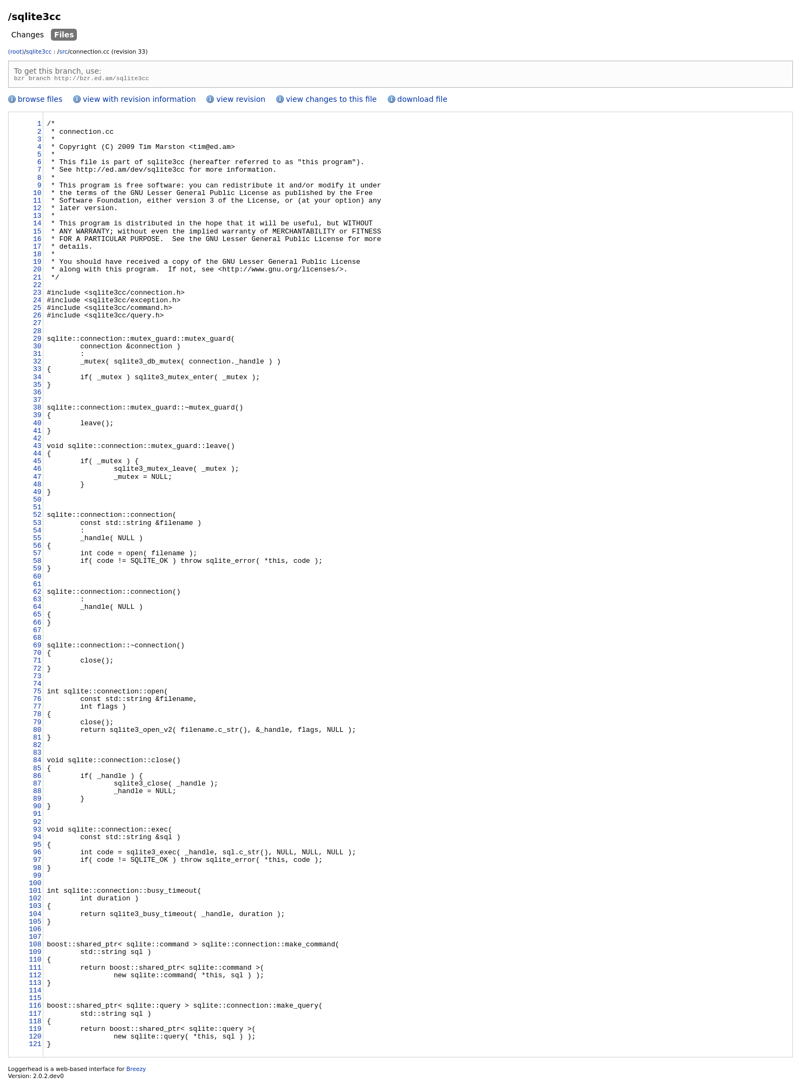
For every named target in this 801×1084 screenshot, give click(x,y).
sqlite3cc (38, 51)
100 (35, 885)
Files (64, 34)
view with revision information (139, 100)
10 (37, 195)
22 (37, 287)
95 (37, 847)
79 (37, 724)
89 (37, 801)
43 (37, 448)
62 (37, 594)
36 (37, 394)
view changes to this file (331, 100)
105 (35, 924)
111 (35, 970)
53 (37, 525)
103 (35, 908)
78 (37, 716)
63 (37, 601)
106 (35, 931)
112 (35, 977)
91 (37, 816)
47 (37, 479)
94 (37, 839)
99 (37, 877)
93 (37, 831)
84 (37, 762)
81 (37, 739)
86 (37, 778)
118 (35, 1023)
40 (37, 425)
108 (35, 946)
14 (37, 225)
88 (37, 793)
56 (37, 548)
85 (37, 770)
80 (37, 732)
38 (37, 409)
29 (37, 341)
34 (37, 379)
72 (37, 671)
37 (37, 402)
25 (37, 310)
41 (37, 433)
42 (37, 440)
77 (37, 708)
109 (35, 954)
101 (35, 893)
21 (37, 279)
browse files (40, 100)
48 (37, 486)
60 (37, 578)
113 (35, 985)
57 (37, 555)
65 (37, 616)
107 (35, 939)
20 (37, 271)
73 (37, 678)
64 (37, 609)
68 (37, 640)
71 (37, 662)
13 (37, 218)
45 (37, 463)
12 (37, 210)
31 (37, 356)
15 (37, 233)
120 (35, 1038)
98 (37, 870)
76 (37, 701)
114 (35, 992)
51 (37, 509)
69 (37, 647)
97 (37, 862)
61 (37, 586)
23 (37, 295)
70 (37, 655)
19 (37, 264)
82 (37, 747)
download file (422, 100)
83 (37, 755)
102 (35, 900)
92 (37, 824)
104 (35, 916)
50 (37, 502)
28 (37, 333)
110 (35, 961)
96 (37, 854)
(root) (16, 51)
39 (37, 417)
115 (35, 1000)
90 (37, 808)
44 (37, 455)
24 (37, 302)
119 (35, 1031)
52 (37, 517)
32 (37, 363)
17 (37, 249)
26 (37, 317)
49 (37, 494)
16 (37, 241)
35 (37, 387)
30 (37, 348)
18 (37, 256)
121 (35, 1046)
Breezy (136, 1070)
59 (37, 570)
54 (37, 532)
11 (37, 202)
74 (37, 686)
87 (37, 785)
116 (35, 1007)
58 (37, 563)
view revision (240, 100)
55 (37, 540)
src (63, 51)
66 (37, 624)
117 (35, 1016)
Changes (27, 34)
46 (37, 471)
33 (37, 371)
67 (37, 632)
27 (37, 325)
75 (37, 693)
